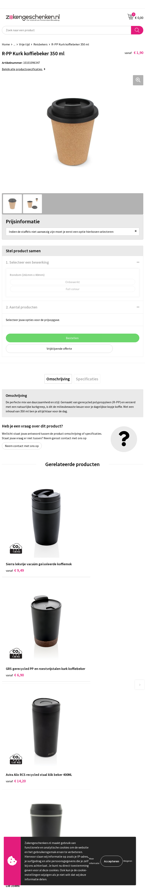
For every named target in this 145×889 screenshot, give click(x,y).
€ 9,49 (15, 557)
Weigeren (127, 860)
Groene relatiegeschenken (91, 727)
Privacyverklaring (85, 785)
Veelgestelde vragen (87, 750)
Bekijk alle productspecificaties (23, 69)
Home (6, 44)
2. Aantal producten (21, 307)
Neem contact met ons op (22, 446)
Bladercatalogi (84, 715)
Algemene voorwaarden (89, 773)
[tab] (58, 379)
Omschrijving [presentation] (58, 378)
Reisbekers (40, 44)
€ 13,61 (86, 650)
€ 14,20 (16, 650)
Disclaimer (81, 791)
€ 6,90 (85, 557)
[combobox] (66, 30)
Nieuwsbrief (82, 744)
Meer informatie (94, 861)
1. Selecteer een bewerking (27, 262)
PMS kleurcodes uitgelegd (91, 738)
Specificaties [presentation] (87, 378)
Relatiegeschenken (86, 721)
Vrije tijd (24, 44)
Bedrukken (81, 732)
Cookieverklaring (85, 779)
